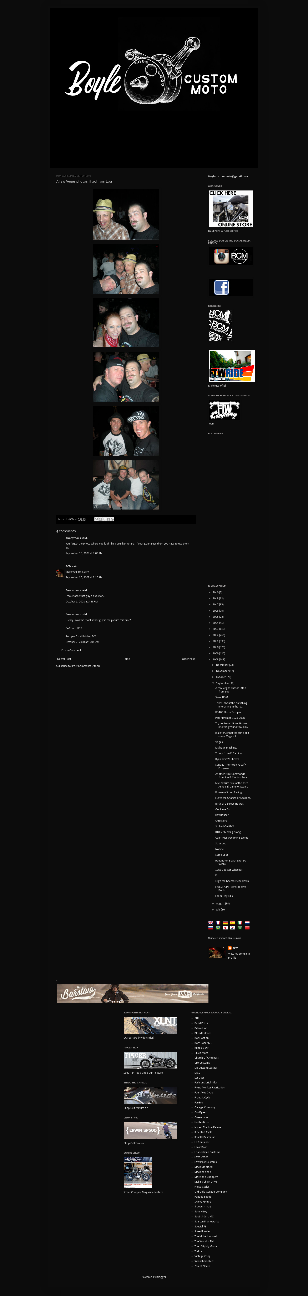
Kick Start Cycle (203, 1132)
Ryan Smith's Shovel (227, 759)
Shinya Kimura (203, 1201)
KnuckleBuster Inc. (205, 1137)
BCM (68, 566)
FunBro (199, 1102)
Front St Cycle (203, 1097)
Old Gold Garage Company (211, 1191)
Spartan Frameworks (207, 1221)
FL (216, 875)
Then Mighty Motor (206, 1246)
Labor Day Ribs (224, 896)
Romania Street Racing (228, 792)
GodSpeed (201, 1112)
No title (219, 849)
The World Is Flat (204, 1241)
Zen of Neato (202, 1266)
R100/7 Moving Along (228, 832)
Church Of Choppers (207, 1057)
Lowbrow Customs (206, 1162)
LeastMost (201, 1147)
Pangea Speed (203, 1196)
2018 (216, 598)
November (222, 671)
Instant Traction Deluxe (208, 1127)
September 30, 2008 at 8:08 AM (84, 553)
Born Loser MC (203, 1043)
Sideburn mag (203, 1206)
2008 (216, 659)
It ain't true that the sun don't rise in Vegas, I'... (232, 734)
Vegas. (219, 742)
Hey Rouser (222, 815)
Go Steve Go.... (224, 809)
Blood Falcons (203, 1033)
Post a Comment (71, 650)
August (220, 903)
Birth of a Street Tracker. (229, 803)
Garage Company (205, 1107)
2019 (216, 592)
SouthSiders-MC (204, 1216)
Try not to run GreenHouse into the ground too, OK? (231, 725)
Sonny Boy (201, 1211)
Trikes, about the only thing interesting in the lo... (231, 705)
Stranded (220, 843)
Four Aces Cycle (204, 1092)
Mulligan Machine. (226, 747)
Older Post (188, 659)
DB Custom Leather (206, 1067)
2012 (216, 635)
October (221, 677)
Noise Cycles (202, 1186)
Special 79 (200, 1226)
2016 (216, 610)
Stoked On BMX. (224, 826)
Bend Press (201, 1023)
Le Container (202, 1142)
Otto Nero (221, 821)
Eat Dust (199, 1077)
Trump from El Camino (228, 753)
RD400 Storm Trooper (228, 712)
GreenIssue (201, 1117)
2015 (216, 617)
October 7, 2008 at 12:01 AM (82, 642)
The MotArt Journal (206, 1236)
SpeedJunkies (202, 1231)
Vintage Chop (203, 1256)
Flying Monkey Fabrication (210, 1087)
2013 (216, 629)
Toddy (198, 1251)
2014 (216, 623)
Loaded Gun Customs (207, 1152)
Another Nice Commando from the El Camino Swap (231, 776)
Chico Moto (201, 1053)
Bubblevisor (201, 1048)
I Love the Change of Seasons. (233, 798)
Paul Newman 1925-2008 (230, 718)
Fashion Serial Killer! (206, 1082)
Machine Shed (203, 1172)
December (222, 665)
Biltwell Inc (201, 1028)
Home (126, 659)
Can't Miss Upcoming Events (231, 837)
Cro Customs (202, 1062)
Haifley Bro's (202, 1122)
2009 (216, 653)
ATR (197, 1018)
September (223, 683)
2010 (216, 647)
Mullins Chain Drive (206, 1181)
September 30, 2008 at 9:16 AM (84, 577)
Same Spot (221, 854)
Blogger (161, 1277)
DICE (197, 1072)
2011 (216, 641)
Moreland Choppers (206, 1177)
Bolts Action (202, 1038)
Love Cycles (201, 1157)
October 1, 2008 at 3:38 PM (82, 601)
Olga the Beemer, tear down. (232, 881)
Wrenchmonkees (204, 1261)
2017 (216, 604)
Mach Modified (204, 1167)
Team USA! (221, 697)
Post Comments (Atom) (86, 666)
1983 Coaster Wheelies (229, 870)
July (218, 909)
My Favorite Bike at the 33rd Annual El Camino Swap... (231, 785)
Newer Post (64, 659)
